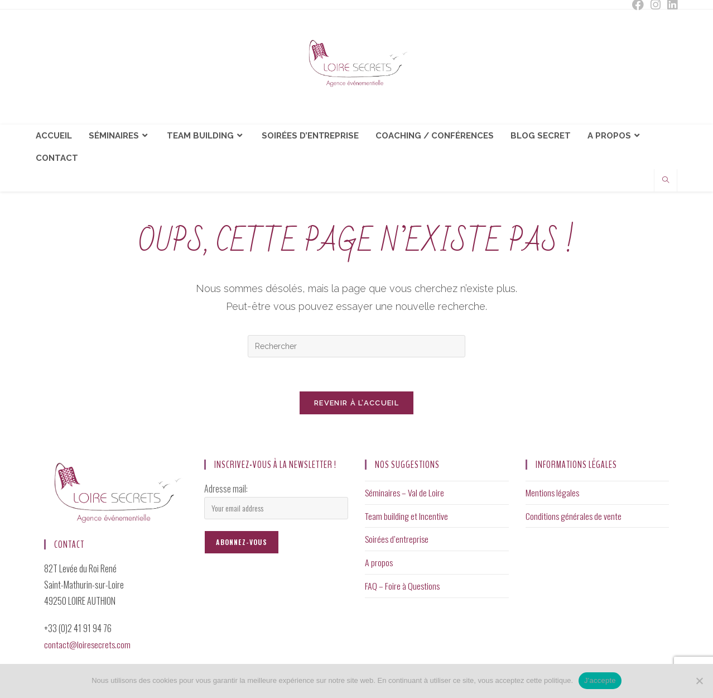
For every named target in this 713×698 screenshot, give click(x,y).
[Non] (699, 680)
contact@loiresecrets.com (88, 644)
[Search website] (665, 181)
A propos (379, 563)
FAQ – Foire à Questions (403, 586)
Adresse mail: (226, 488)
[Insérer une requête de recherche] (356, 346)
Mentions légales (553, 492)
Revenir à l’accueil (356, 403)
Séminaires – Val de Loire (405, 492)
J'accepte (600, 680)
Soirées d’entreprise (397, 539)
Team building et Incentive (407, 516)
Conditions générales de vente (574, 516)
